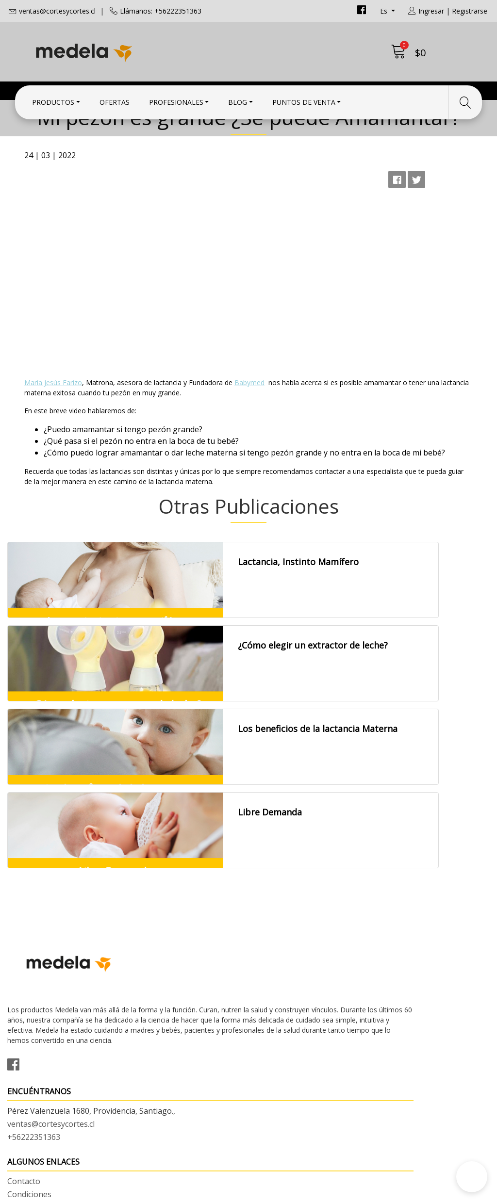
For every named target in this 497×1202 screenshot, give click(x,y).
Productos (53, 98)
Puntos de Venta (303, 98)
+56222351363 (158, 992)
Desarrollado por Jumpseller (334, 1192)
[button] (471, 1176)
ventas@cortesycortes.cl (57, 11)
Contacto (272, 954)
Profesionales (176, 98)
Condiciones (278, 967)
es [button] (384, 11)
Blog (237, 98)
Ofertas (114, 98)
